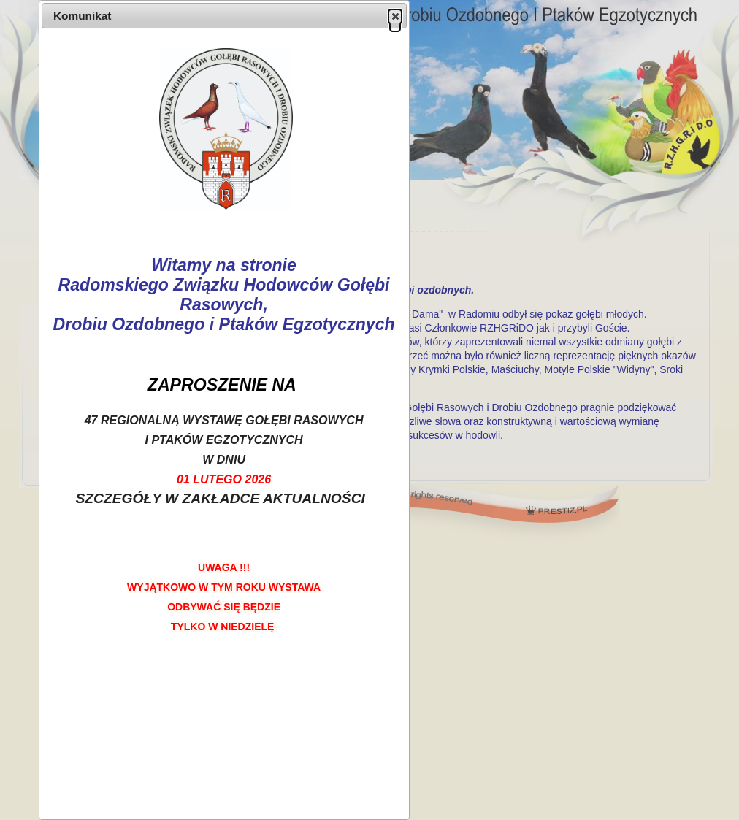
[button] (395, 16)
